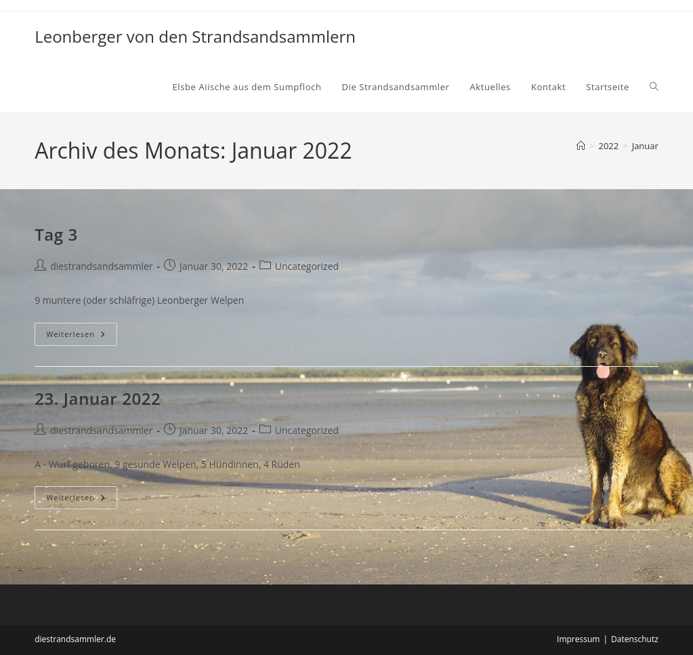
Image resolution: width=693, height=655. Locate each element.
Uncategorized (307, 266)
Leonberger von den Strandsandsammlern (195, 36)
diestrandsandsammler (101, 266)
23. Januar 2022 (98, 398)
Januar (645, 146)
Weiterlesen (79, 337)
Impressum (578, 639)
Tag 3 (56, 234)
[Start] (580, 146)
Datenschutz (634, 639)
